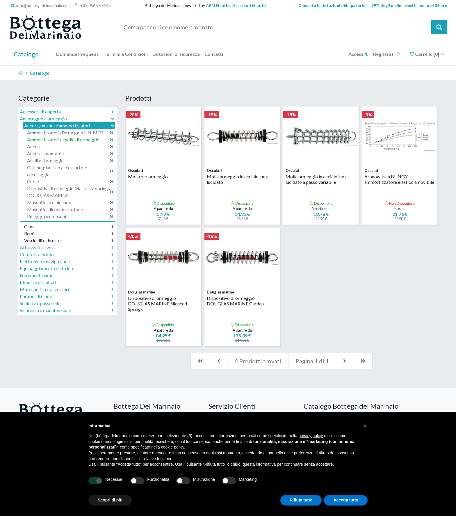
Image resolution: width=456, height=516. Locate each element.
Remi (69, 233)
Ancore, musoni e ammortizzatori (69, 125)
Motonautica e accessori (67, 289)
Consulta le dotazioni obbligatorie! (332, 5)
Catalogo (29, 54)
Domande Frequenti (77, 54)
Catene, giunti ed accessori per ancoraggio (70, 171)
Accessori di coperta (67, 111)
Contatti (213, 54)
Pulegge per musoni (70, 216)
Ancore (70, 146)
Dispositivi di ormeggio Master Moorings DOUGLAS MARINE (70, 192)
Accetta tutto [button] (345, 500)
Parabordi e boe (67, 296)
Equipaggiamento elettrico (67, 268)
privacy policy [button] (310, 435)
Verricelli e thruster (69, 240)
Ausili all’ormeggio (70, 160)
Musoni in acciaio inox (70, 202)
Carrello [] (427, 54)
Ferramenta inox (67, 275)
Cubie (70, 181)
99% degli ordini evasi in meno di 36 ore (409, 5)
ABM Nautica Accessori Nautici (236, 5)
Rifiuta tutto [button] (301, 500)
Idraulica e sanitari (67, 282)
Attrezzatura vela (67, 247)
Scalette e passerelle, (67, 303)
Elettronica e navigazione (67, 261)
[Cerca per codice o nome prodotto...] (275, 27)
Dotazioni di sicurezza (176, 54)
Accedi (358, 54)
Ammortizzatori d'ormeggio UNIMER (70, 132)
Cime (69, 226)
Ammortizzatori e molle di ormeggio (70, 139)
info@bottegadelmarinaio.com (41, 5)
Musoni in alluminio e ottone (70, 209)
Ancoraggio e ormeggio (67, 118)
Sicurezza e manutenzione (67, 310)
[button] (364, 425)
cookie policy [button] (172, 447)
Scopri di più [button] (110, 500)
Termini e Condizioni (126, 54)
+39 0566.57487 (92, 5)
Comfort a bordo (67, 254)
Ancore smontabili (70, 153)
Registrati (386, 54)
